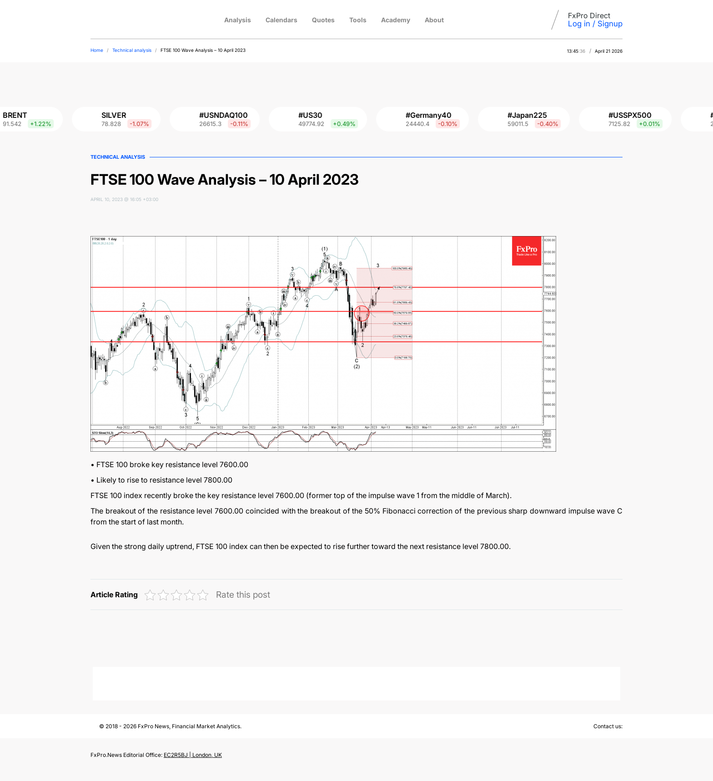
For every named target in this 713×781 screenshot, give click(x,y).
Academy (395, 20)
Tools (358, 20)
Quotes (323, 20)
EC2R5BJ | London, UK (193, 754)
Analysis (237, 20)
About (434, 20)
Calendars (281, 20)
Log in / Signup (595, 23)
